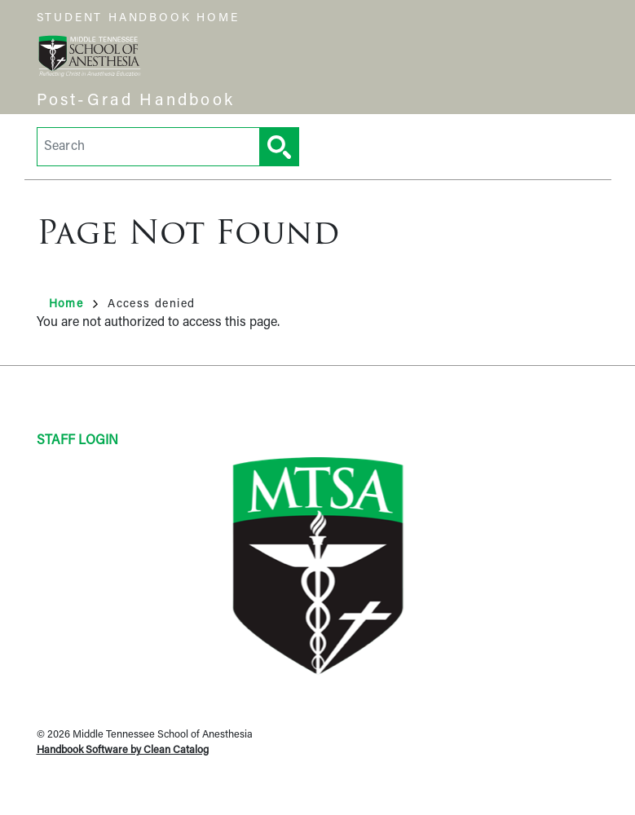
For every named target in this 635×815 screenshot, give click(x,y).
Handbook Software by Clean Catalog (123, 750)
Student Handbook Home (138, 18)
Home (74, 304)
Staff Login (77, 440)
